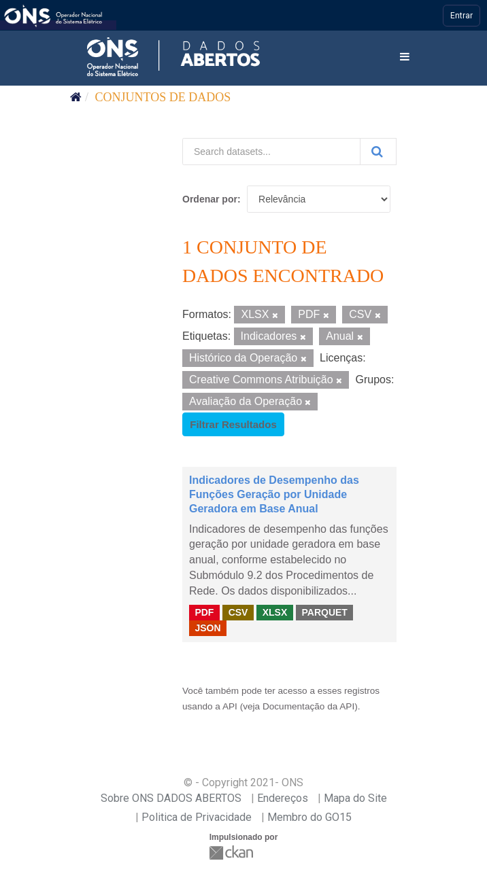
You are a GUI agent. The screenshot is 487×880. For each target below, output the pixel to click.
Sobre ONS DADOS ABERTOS (171, 798)
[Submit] (378, 151)
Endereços (282, 798)
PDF (204, 612)
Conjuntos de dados (163, 97)
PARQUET (324, 612)
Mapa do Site (355, 798)
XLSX (275, 612)
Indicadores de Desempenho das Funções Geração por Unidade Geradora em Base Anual (274, 494)
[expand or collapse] (404, 57)
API (229, 706)
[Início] (76, 97)
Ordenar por (209, 199)
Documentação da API (308, 706)
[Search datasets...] (271, 151)
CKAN (232, 852)
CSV (238, 612)
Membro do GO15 (309, 817)
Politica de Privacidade (196, 817)
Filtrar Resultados (233, 424)
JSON (207, 627)
